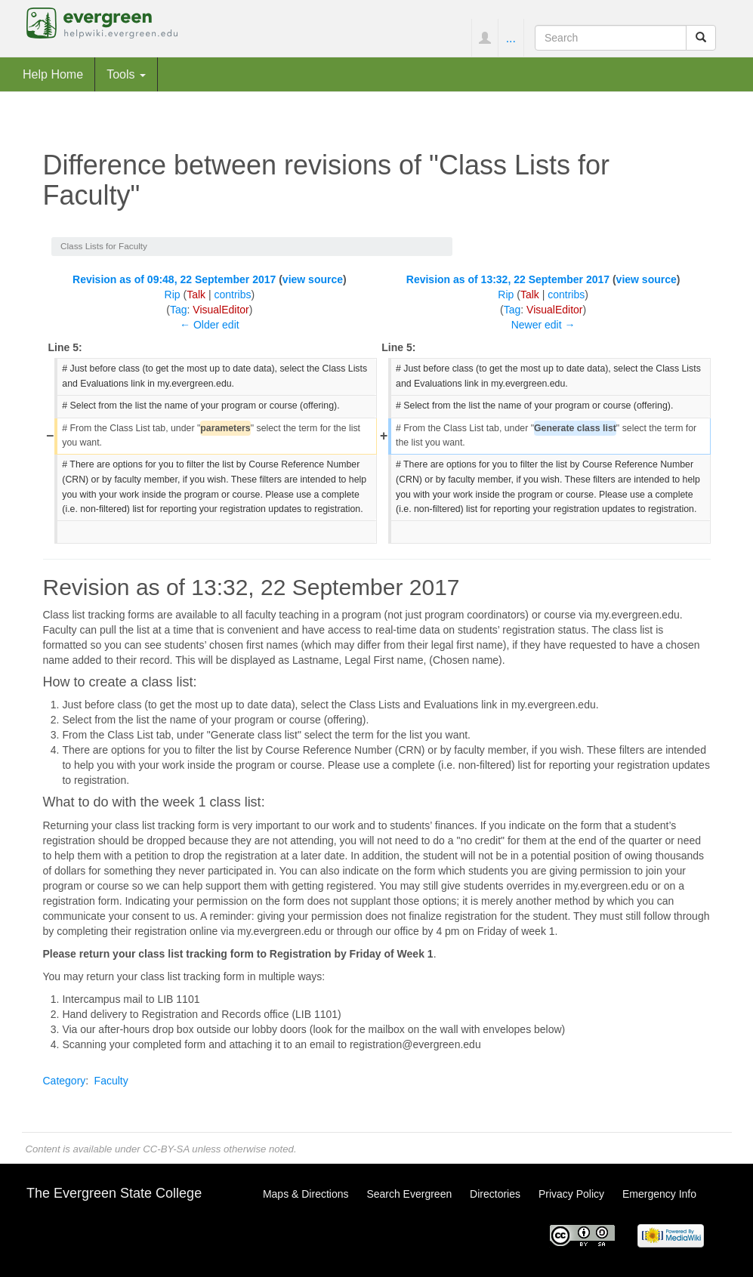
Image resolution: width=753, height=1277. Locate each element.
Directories (495, 1194)
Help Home (53, 74)
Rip (173, 294)
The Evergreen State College (114, 1193)
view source (312, 279)
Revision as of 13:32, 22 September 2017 (507, 279)
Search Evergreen (409, 1194)
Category (64, 1081)
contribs (232, 294)
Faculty (111, 1081)
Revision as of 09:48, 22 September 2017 (174, 279)
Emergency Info (659, 1194)
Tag (178, 310)
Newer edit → (543, 325)
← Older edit (209, 325)
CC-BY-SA (166, 1149)
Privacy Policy (571, 1194)
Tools (126, 74)
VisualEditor (220, 310)
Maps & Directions (306, 1194)
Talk (196, 294)
